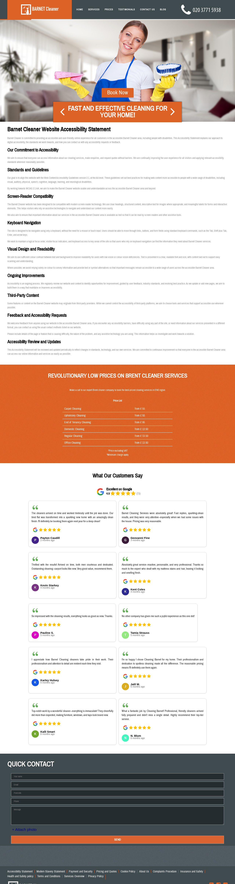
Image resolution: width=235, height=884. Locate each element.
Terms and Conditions (48, 876)
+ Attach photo (24, 829)
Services (94, 9)
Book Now (117, 84)
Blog (163, 9)
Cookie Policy (128, 871)
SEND (117, 840)
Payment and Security (81, 871)
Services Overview (74, 876)
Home (79, 9)
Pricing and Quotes (106, 871)
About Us (144, 871)
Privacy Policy (96, 876)
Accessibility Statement (20, 871)
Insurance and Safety (191, 871)
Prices (109, 9)
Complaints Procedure (164, 871)
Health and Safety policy (20, 876)
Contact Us (147, 9)
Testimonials (126, 9)
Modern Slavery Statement (51, 871)
